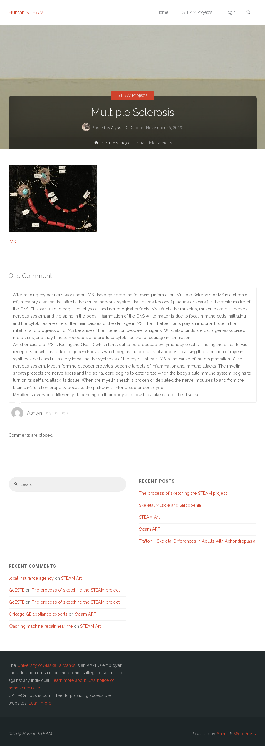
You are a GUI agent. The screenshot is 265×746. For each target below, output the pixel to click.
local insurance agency (31, 578)
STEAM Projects (133, 95)
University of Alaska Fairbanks (46, 665)
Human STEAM (26, 12)
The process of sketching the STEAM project (183, 493)
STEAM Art (149, 517)
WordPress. (245, 733)
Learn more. (40, 703)
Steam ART (149, 529)
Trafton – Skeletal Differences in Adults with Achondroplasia (197, 541)
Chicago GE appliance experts (38, 614)
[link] (248, 13)
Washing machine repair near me (41, 626)
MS (13, 242)
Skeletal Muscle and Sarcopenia (170, 505)
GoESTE (16, 590)
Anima (222, 733)
